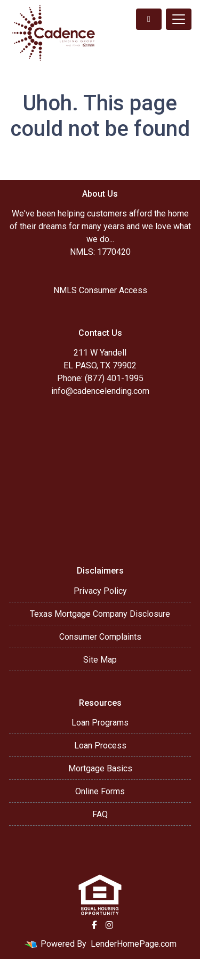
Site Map (100, 660)
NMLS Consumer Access (100, 290)
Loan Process (100, 745)
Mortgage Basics (100, 768)
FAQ (100, 814)
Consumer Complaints (100, 637)
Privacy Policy (100, 591)
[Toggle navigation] (178, 19)
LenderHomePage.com (134, 944)
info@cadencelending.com (100, 391)
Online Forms (100, 791)
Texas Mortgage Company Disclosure (100, 614)
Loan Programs (100, 723)
